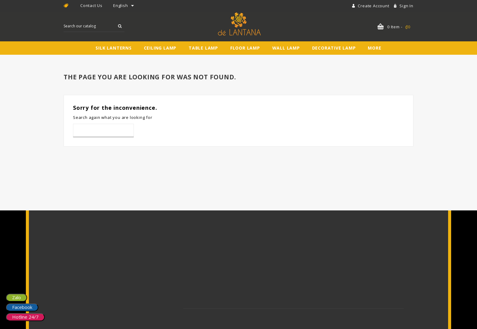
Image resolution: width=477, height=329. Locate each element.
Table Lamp (203, 48)
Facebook (22, 307)
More (374, 48)
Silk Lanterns (113, 48)
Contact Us (91, 5)
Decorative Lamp (334, 48)
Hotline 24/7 (25, 317)
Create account (374, 6)
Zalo (16, 297)
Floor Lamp (245, 48)
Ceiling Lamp (160, 48)
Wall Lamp (286, 48)
